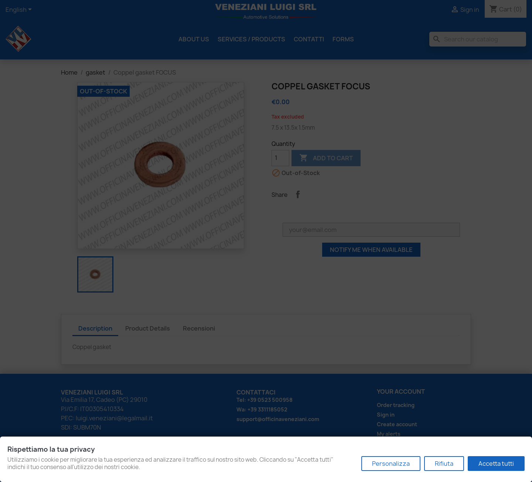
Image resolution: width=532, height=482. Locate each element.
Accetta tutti (496, 463)
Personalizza (391, 463)
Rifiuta (444, 463)
